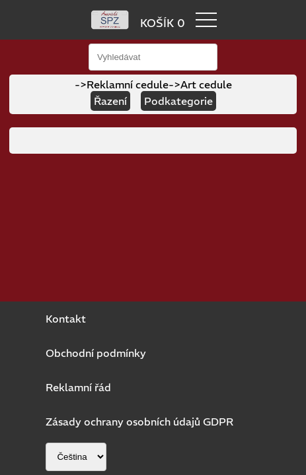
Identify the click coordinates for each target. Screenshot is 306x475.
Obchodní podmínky (96, 353)
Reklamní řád (78, 387)
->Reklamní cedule (122, 84)
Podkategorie (178, 101)
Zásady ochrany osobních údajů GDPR (139, 421)
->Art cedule (200, 84)
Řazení (110, 101)
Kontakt (66, 318)
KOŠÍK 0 (162, 23)
